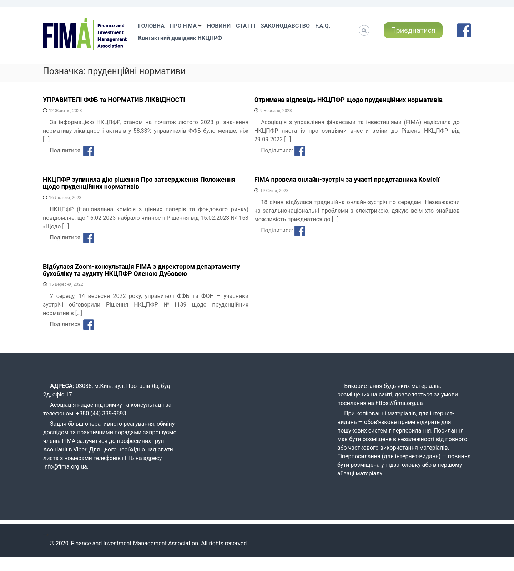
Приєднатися (413, 30)
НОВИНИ (219, 25)
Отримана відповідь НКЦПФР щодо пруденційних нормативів (348, 99)
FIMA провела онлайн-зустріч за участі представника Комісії (346, 179)
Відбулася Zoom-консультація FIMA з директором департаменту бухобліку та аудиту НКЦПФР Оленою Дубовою (141, 270)
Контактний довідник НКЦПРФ (180, 38)
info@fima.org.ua (65, 466)
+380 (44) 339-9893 (101, 413)
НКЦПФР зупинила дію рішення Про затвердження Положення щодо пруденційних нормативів (139, 183)
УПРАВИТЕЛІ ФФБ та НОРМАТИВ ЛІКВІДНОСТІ (114, 99)
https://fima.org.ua (399, 403)
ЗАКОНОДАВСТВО (285, 25)
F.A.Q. (322, 25)
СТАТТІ (245, 25)
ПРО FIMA (183, 25)
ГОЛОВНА (151, 25)
